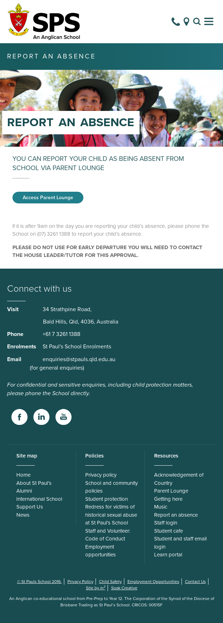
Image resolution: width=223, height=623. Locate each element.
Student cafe (168, 531)
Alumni (24, 491)
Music (160, 507)
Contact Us (195, 581)
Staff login (165, 523)
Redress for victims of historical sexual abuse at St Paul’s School (111, 515)
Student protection (106, 499)
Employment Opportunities (153, 581)
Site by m (95, 587)
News (22, 515)
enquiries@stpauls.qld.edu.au (79, 359)
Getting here (168, 499)
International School (39, 499)
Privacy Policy (80, 581)
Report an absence (176, 515)
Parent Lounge (171, 491)
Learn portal (168, 554)
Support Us (29, 507)
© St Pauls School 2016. (39, 581)
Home (23, 475)
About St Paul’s (33, 483)
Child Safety (110, 581)
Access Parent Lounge (48, 198)
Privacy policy (100, 475)
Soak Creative (124, 587)
